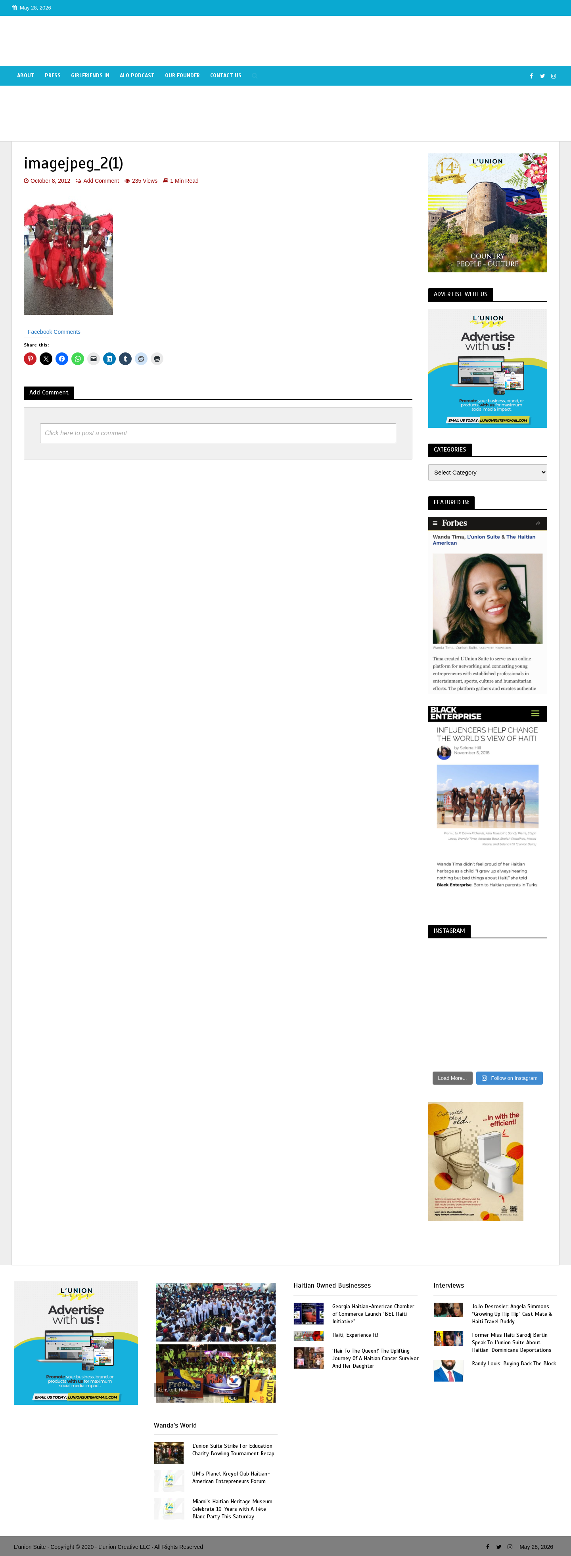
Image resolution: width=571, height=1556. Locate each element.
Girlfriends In (90, 75)
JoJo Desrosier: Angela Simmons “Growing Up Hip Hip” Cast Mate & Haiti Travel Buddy (512, 1314)
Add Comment (101, 181)
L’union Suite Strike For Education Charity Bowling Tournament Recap (233, 1450)
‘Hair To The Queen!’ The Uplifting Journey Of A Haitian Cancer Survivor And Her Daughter (375, 1358)
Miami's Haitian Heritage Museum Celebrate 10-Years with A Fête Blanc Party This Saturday (232, 1509)
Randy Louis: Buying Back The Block (514, 1363)
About (25, 75)
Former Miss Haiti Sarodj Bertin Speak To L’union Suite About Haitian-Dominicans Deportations (512, 1342)
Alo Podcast (137, 75)
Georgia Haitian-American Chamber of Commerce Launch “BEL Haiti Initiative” (373, 1314)
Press (53, 75)
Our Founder (182, 75)
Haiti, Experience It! (355, 1335)
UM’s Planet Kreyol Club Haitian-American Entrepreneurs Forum (231, 1477)
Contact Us (225, 75)
